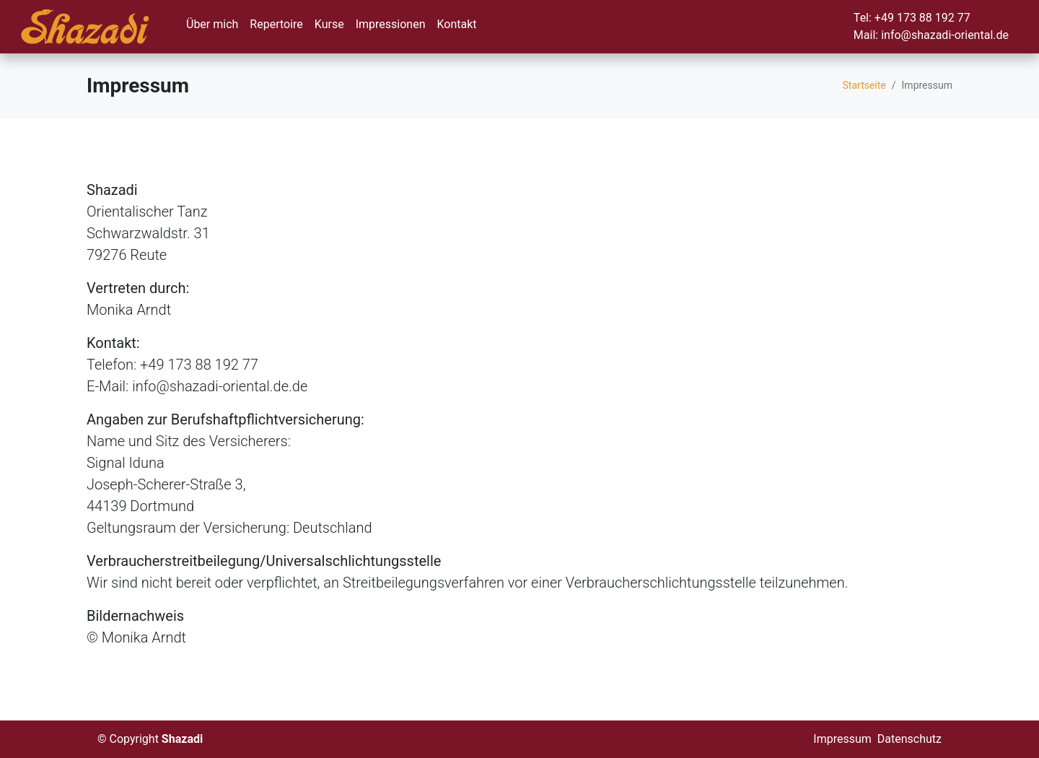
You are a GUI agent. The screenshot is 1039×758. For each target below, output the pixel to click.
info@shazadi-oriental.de (945, 35)
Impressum (842, 739)
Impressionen (391, 24)
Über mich (212, 24)
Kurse (329, 24)
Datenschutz (909, 739)
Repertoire (276, 24)
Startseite (864, 85)
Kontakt (456, 24)
